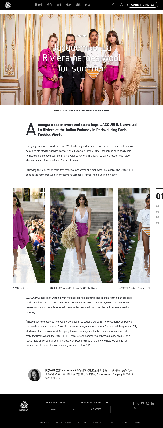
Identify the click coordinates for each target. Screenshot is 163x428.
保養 (59, 4)
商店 (87, 4)
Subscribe (95, 409)
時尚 (49, 4)
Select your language (56, 402)
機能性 (38, 4)
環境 (68, 4)
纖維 (78, 4)
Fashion (57, 110)
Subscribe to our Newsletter (94, 402)
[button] (114, 4)
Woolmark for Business (142, 5)
